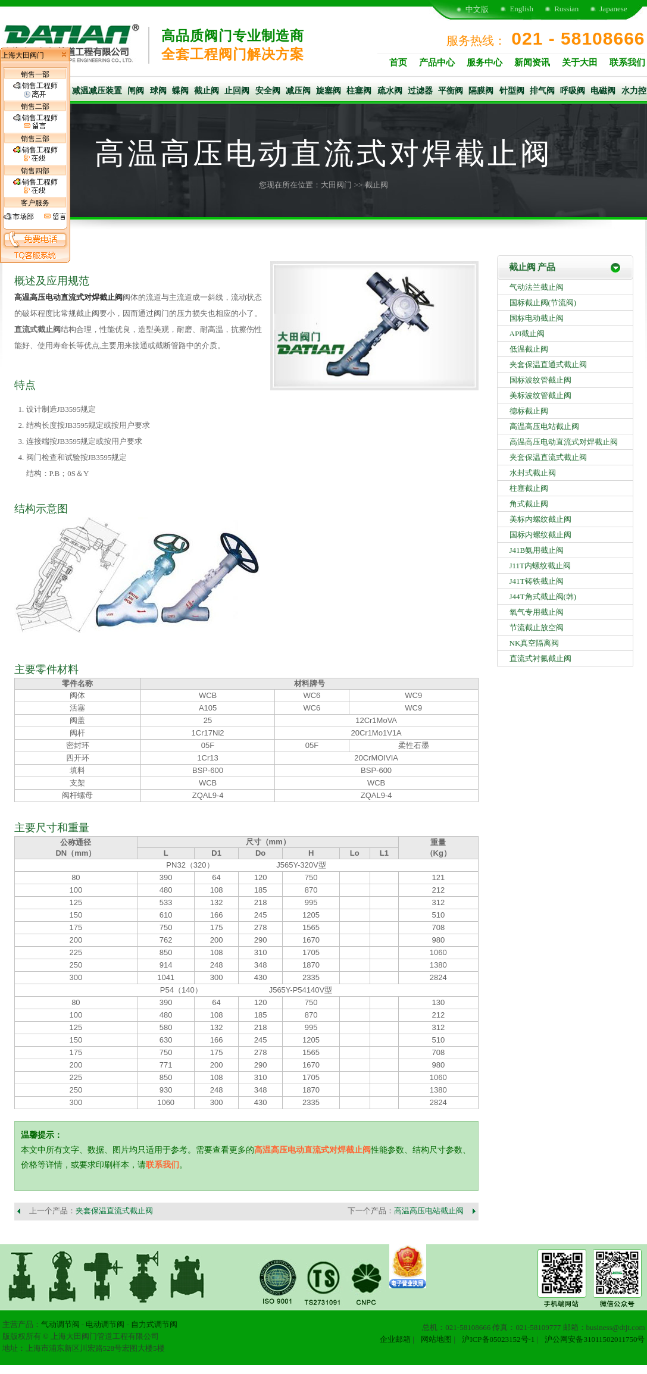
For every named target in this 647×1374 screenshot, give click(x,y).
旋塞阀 (328, 90)
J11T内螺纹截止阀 (540, 565)
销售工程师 (35, 90)
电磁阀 (602, 90)
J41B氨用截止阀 (537, 550)
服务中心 (484, 62)
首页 (398, 62)
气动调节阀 (60, 1324)
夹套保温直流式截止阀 (114, 1210)
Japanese (613, 8)
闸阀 (135, 90)
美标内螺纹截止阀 (540, 519)
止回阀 (236, 90)
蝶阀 (180, 90)
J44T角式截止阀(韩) (543, 596)
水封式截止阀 (533, 472)
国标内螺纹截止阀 (540, 534)
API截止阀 (527, 333)
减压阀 (298, 90)
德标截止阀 (529, 410)
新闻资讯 (532, 62)
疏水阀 (389, 90)
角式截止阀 (529, 503)
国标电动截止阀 (537, 318)
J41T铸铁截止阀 (537, 581)
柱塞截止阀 (529, 488)
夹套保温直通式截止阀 (548, 364)
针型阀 (511, 90)
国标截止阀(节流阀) (543, 302)
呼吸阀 (572, 90)
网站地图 (436, 1339)
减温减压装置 (97, 90)
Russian (566, 8)
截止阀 (206, 90)
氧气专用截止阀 (537, 612)
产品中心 (437, 62)
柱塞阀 (358, 90)
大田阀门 (336, 184)
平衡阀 (450, 90)
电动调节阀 (105, 1324)
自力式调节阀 (154, 1324)
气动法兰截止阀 (537, 287)
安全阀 (267, 90)
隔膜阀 (480, 90)
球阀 (158, 90)
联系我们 (627, 62)
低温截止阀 (529, 349)
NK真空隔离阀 (535, 643)
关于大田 (580, 62)
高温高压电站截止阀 (429, 1210)
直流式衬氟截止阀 (540, 658)
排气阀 (542, 90)
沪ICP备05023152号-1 (498, 1339)
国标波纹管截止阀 (540, 379)
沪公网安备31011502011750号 (595, 1339)
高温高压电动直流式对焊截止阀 (68, 297)
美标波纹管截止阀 (540, 395)
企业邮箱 (395, 1339)
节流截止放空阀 (537, 627)
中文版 (477, 9)
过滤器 (420, 90)
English (521, 8)
